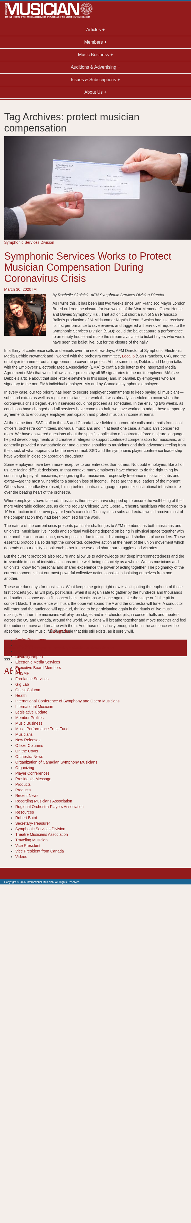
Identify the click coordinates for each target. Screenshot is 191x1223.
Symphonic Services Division (29, 242)
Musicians (24, 734)
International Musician (34, 706)
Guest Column (27, 690)
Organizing (24, 767)
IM (34, 289)
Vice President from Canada (39, 851)
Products (23, 784)
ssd (61, 648)
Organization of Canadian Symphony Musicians (56, 762)
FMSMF (22, 673)
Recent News (26, 795)
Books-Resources (30, 640)
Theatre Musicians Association (41, 834)
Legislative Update (31, 712)
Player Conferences (32, 773)
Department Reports (32, 651)
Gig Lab (22, 684)
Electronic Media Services (37, 662)
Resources (24, 812)
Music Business (28, 723)
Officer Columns (29, 745)
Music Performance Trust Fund (41, 729)
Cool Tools (24, 645)
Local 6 (128, 356)
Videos (21, 856)
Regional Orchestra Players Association (49, 806)
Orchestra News (29, 756)
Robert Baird (26, 818)
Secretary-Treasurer (32, 823)
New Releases (27, 740)
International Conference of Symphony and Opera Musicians (67, 701)
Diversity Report (29, 656)
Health (20, 695)
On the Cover (26, 751)
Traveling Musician (31, 840)
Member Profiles (29, 717)
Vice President (27, 845)
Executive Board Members (38, 667)
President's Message (33, 779)
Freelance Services (32, 679)
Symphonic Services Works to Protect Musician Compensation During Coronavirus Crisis (88, 267)
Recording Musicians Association (43, 801)
